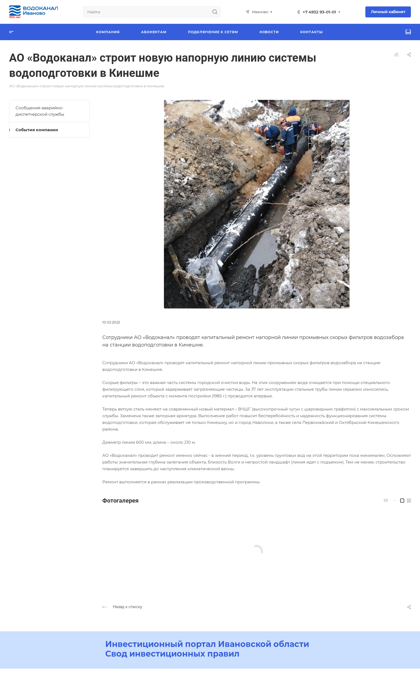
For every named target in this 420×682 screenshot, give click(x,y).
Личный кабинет (388, 11)
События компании (37, 129)
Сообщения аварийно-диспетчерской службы (40, 111)
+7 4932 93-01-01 (319, 11)
